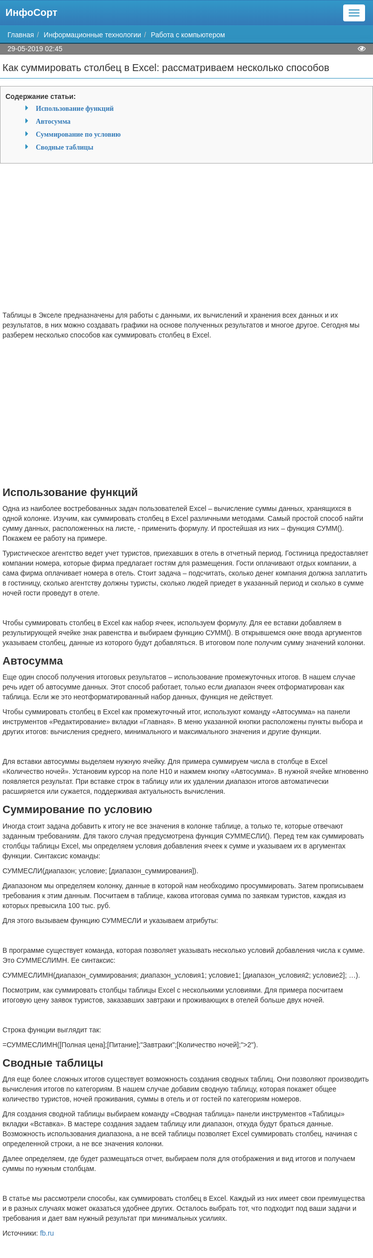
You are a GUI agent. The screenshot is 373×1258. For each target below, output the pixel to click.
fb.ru (47, 1233)
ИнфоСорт (31, 12)
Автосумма (53, 121)
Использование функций (75, 108)
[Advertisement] (186, 240)
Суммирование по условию (78, 134)
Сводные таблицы (64, 147)
